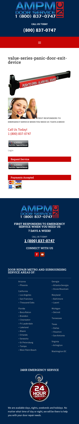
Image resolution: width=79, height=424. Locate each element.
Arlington (57, 345)
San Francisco (26, 298)
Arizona (22, 281)
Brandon (24, 316)
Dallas (56, 328)
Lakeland (24, 327)
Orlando (24, 334)
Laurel (56, 302)
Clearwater (25, 319)
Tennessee (57, 318)
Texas (54, 324)
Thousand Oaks (27, 302)
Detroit (56, 312)
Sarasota (24, 338)
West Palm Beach (28, 349)
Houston (57, 331)
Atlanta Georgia (60, 285)
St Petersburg (26, 342)
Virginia (55, 341)
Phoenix (24, 285)
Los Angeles (25, 294)
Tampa (23, 346)
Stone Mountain (60, 289)
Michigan (56, 308)
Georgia (55, 281)
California (23, 291)
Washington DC (59, 351)
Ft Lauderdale (26, 323)
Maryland (56, 294)
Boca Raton (25, 312)
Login (10, 150)
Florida (21, 308)
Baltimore (58, 298)
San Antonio (59, 335)
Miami (23, 331)
